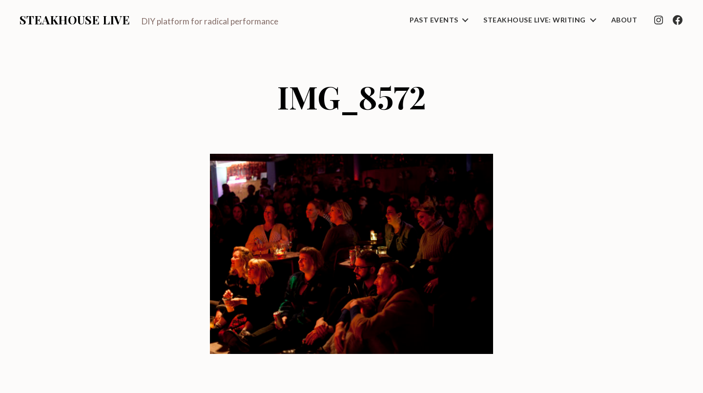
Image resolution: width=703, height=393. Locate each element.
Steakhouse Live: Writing (534, 20)
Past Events (434, 20)
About (624, 20)
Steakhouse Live (75, 19)
